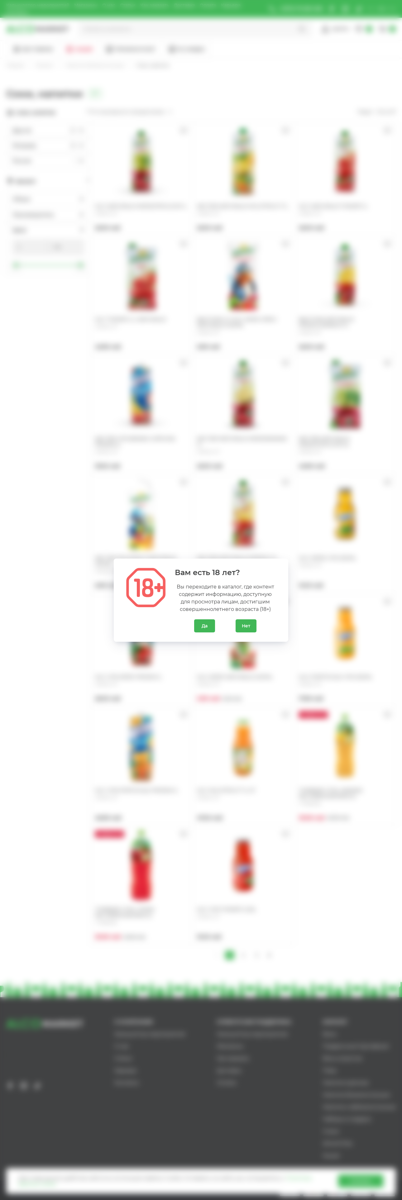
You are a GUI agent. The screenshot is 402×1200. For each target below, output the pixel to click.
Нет (246, 626)
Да (205, 626)
